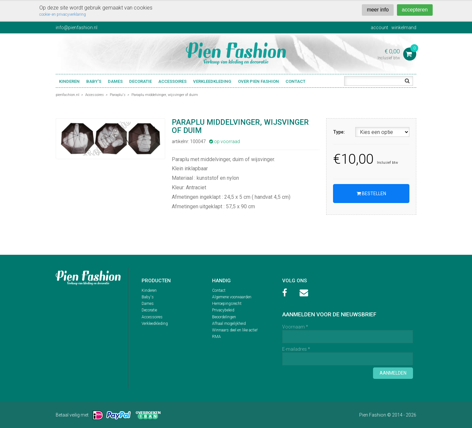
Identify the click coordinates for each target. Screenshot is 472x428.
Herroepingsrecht (227, 303)
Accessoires (172, 81)
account (379, 27)
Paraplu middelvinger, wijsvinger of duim (164, 95)
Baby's (93, 81)
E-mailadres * (296, 349)
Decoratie (140, 81)
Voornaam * (295, 326)
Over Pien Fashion (258, 81)
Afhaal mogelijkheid (229, 323)
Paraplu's (118, 95)
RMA (216, 336)
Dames (115, 81)
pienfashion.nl (67, 95)
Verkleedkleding (212, 81)
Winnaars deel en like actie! (235, 330)
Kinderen (69, 81)
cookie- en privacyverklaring (62, 14)
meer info (378, 9)
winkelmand (403, 27)
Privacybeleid (223, 310)
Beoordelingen (224, 317)
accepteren (415, 9)
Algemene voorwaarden (231, 297)
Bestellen (371, 193)
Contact (295, 81)
